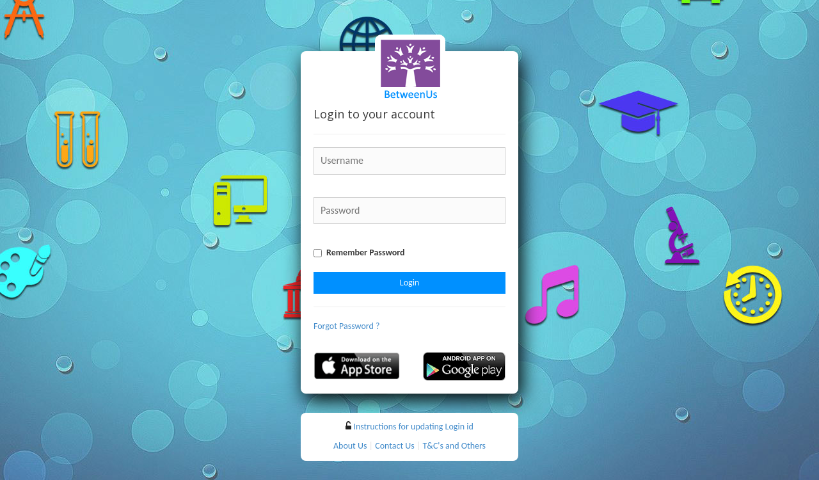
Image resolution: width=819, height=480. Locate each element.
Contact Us (395, 445)
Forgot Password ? (347, 326)
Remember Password (365, 252)
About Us (350, 445)
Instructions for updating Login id (413, 426)
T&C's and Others (454, 445)
